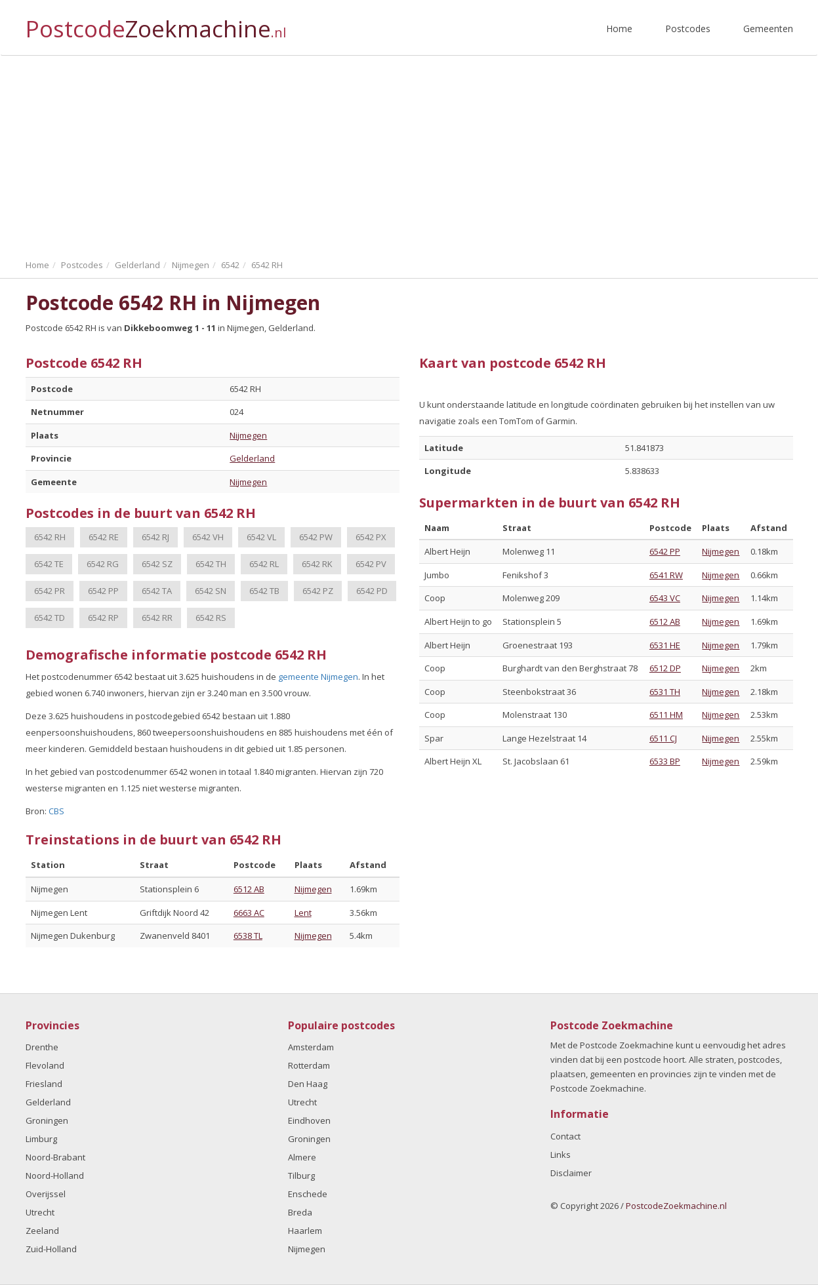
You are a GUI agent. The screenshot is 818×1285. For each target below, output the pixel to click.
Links (560, 1154)
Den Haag (307, 1084)
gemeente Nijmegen (318, 676)
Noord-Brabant (55, 1157)
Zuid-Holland (51, 1249)
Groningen (47, 1120)
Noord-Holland (55, 1175)
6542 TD (49, 617)
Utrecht (40, 1212)
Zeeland (42, 1230)
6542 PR (49, 591)
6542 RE (104, 537)
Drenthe (42, 1047)
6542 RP (103, 617)
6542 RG (103, 564)
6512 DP (665, 668)
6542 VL (261, 537)
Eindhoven (309, 1120)
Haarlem (305, 1230)
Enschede (307, 1194)
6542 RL (264, 564)
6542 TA (157, 591)
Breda (300, 1212)
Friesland (44, 1084)
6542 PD (372, 591)
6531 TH (664, 692)
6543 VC (664, 598)
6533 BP (664, 761)
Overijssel (46, 1194)
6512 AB (249, 889)
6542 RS (210, 617)
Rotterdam (309, 1065)
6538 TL (248, 935)
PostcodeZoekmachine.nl (676, 1206)
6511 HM (666, 715)
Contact (565, 1136)
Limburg (41, 1139)
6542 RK (317, 564)
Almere (302, 1157)
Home (619, 28)
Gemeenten (768, 28)
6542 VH (208, 537)
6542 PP (103, 591)
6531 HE (664, 645)
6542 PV (371, 564)
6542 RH (50, 537)
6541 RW (666, 575)
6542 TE (49, 564)
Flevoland (45, 1065)
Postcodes (687, 28)
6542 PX (371, 537)
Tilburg (301, 1175)
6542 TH (210, 564)
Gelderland (252, 458)
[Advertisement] (409, 154)
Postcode (156, 23)
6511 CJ (663, 738)
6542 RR (157, 617)
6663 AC (249, 913)
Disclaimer (571, 1173)
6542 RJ (155, 537)
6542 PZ (317, 591)
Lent (303, 913)
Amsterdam (311, 1047)
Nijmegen (248, 435)
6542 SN (210, 591)
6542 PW (316, 537)
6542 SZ (157, 564)
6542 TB (264, 591)
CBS (56, 811)
